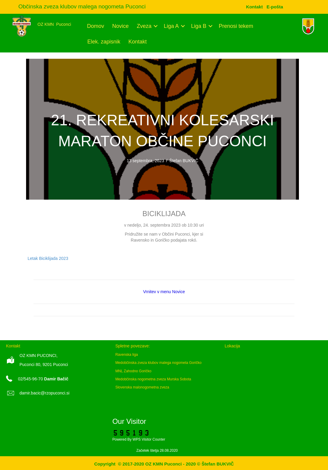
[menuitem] (275, 6)
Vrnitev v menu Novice (164, 291)
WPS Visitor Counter (149, 439)
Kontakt (137, 42)
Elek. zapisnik (103, 42)
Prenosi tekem (236, 26)
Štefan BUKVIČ (183, 160)
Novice (120, 26)
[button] (155, 26)
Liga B (198, 26)
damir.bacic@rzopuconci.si (44, 393)
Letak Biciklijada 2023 (48, 258)
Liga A (171, 26)
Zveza (144, 26)
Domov (95, 26)
